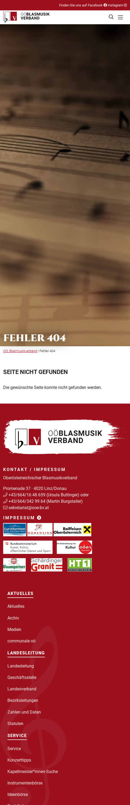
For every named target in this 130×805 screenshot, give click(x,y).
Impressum (22, 517)
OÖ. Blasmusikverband (20, 351)
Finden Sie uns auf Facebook (83, 5)
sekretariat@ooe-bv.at (29, 507)
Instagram (117, 5)
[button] (111, 17)
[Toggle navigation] (120, 17)
